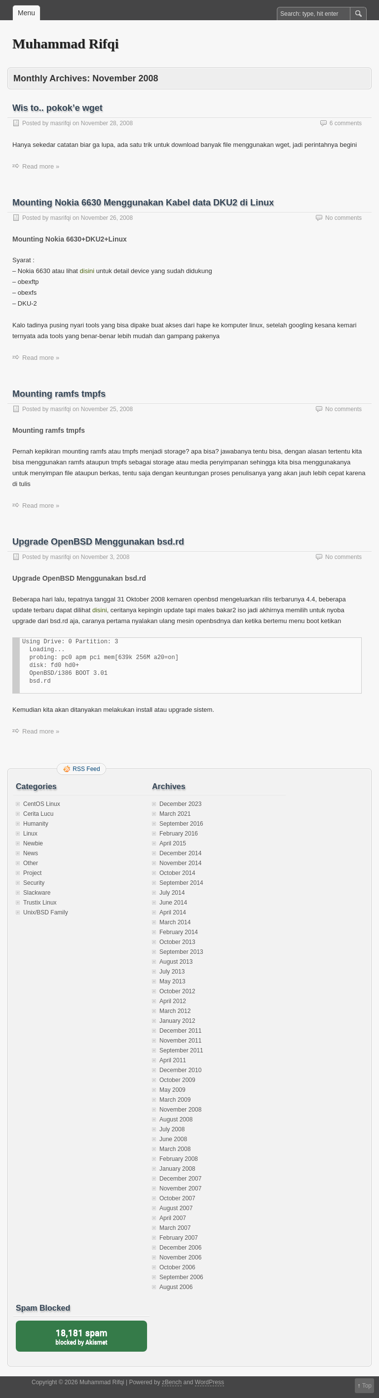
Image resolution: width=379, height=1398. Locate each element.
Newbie (33, 843)
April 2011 (172, 1060)
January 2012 (177, 1020)
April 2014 (172, 912)
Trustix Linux (40, 902)
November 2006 (180, 1257)
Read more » (40, 166)
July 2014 (172, 892)
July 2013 (172, 971)
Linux (30, 833)
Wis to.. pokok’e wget (57, 108)
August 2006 (175, 1287)
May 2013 (172, 981)
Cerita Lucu (38, 813)
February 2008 (178, 1158)
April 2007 (172, 1218)
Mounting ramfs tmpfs (59, 394)
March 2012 (174, 1011)
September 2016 (181, 823)
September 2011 (181, 1050)
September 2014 (181, 882)
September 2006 (181, 1277)
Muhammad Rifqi (65, 43)
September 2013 (181, 951)
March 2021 (174, 813)
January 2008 (177, 1168)
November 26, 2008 (107, 217)
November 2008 (180, 1109)
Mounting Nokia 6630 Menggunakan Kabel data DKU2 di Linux (143, 203)
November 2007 (180, 1188)
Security (33, 882)
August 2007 (175, 1208)
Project (32, 873)
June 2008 (173, 1139)
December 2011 (180, 1030)
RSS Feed (86, 769)
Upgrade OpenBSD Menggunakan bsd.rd (98, 542)
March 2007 (174, 1227)
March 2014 (174, 922)
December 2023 (180, 804)
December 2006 (180, 1247)
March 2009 (174, 1099)
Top (367, 1385)
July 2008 (172, 1129)
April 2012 (172, 1001)
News (30, 853)
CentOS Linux (41, 804)
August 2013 (175, 961)
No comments (343, 217)
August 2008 (175, 1119)
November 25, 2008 (107, 409)
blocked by (81, 1336)
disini (87, 271)
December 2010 (180, 1070)
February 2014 (178, 932)
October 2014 (177, 873)
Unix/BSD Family (45, 912)
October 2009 (177, 1080)
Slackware (36, 892)
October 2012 (177, 991)
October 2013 (177, 942)
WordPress (209, 1382)
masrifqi (60, 123)
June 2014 (173, 902)
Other (30, 863)
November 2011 (180, 1040)
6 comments (346, 123)
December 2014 (180, 853)
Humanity (35, 823)
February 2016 (178, 833)
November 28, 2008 (107, 123)
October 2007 (177, 1198)
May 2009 (172, 1089)
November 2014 (180, 863)
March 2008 (174, 1149)
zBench (172, 1382)
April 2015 (172, 843)
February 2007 (178, 1237)
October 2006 (177, 1267)
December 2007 (180, 1178)
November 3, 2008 (105, 557)
